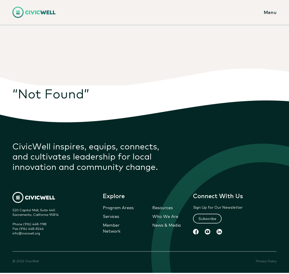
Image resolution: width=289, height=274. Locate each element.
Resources (162, 207)
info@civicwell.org (26, 233)
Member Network (112, 228)
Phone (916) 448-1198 (29, 224)
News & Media (166, 225)
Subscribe (207, 218)
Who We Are (165, 216)
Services (111, 216)
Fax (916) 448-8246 (28, 228)
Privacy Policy (266, 261)
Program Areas (118, 207)
